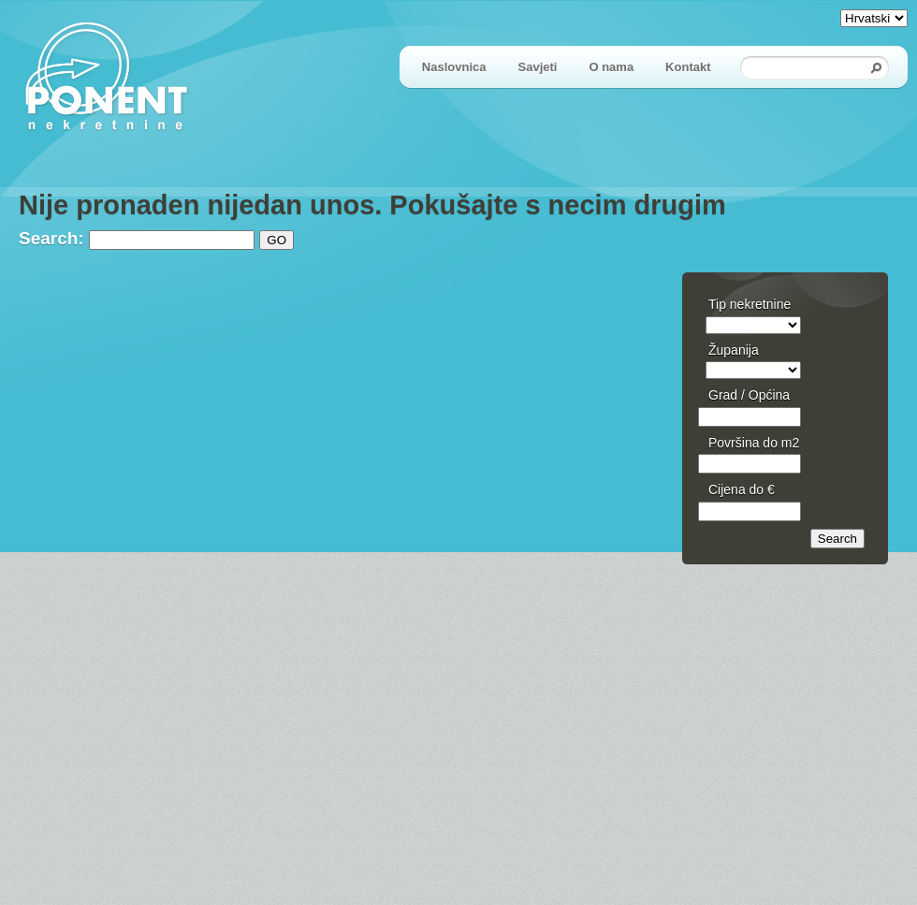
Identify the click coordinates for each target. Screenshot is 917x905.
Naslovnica (454, 67)
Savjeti (538, 67)
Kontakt (687, 67)
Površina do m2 (753, 442)
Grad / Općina (749, 394)
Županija (733, 350)
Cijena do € (741, 489)
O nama (611, 67)
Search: (51, 238)
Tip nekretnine (749, 304)
